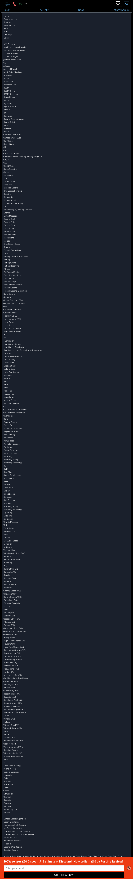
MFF (5, 381)
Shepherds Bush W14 (13, 700)
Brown (6, 125)
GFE (5, 306)
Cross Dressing (10, 169)
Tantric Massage (10, 522)
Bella (78, 856)
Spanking (7, 503)
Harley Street (9, 637)
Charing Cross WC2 (12, 591)
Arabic (6, 78)
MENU (7, 4)
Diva (110, 856)
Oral (5, 406)
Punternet (7, 447)
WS (5, 566)
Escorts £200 (9, 225)
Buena (84, 856)
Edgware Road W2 (11, 603)
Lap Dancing (9, 359)
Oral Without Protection (14, 412)
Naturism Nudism (11, 403)
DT (4, 206)
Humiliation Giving (12, 344)
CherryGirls (8, 144)
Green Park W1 (10, 634)
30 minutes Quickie (12, 59)
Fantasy (7, 247)
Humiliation (8, 341)
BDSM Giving (9, 91)
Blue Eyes (7, 116)
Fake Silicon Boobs (11, 244)
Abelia (6, 856)
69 (4, 63)
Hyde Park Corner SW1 (13, 647)
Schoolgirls (8, 478)
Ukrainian (7, 544)
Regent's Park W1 (11, 694)
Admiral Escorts (10, 69)
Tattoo (6, 525)
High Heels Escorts (12, 331)
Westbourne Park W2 (13, 740)
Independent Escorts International (18, 834)
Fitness (6, 269)
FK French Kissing (11, 272)
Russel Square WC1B (13, 756)
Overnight (7, 416)
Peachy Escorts (10, 422)
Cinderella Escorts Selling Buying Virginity (22, 156)
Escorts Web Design (12, 847)
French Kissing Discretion (15, 291)
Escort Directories (11, 822)
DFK (5, 178)
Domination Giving (11, 200)
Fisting (6, 259)
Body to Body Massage (13, 119)
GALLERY (44, 10)
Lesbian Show (9, 366)
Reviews (7, 22)
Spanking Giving (11, 506)
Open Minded (9, 744)
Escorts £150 (9, 219)
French (6, 812)
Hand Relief (8, 322)
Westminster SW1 (11, 559)
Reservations (9, 25)
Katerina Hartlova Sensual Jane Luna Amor (22, 350)
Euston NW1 (9, 616)
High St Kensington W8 (14, 641)
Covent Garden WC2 (12, 597)
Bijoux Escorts (9, 106)
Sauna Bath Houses (12, 475)
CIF (4, 147)
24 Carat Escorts (10, 53)
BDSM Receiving (11, 94)
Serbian (6, 484)
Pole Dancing (9, 434)
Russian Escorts (10, 750)
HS (4, 338)
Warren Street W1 (11, 725)
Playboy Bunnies (11, 431)
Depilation (8, 175)
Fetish (6, 253)
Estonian (7, 803)
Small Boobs (9, 494)
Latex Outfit (8, 362)
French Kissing (10, 288)
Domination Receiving (13, 203)
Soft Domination (10, 500)
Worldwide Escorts (11, 840)
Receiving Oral (10, 453)
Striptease (8, 519)
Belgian (6, 100)
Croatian (7, 797)
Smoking (7, 497)
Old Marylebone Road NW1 (15, 678)
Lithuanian (8, 794)
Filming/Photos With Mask (15, 256)
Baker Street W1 (10, 569)
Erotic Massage (10, 216)
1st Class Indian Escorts (14, 50)
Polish (6, 778)
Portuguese (8, 441)
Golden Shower (10, 313)
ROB (5, 469)
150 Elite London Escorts (14, 47)
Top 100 (7, 844)
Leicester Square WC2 (13, 659)
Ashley (64, 856)
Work (5, 28)
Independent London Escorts (16, 831)
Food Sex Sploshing (12, 275)
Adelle (13, 856)
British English (10, 809)
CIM (5, 150)
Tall (5, 762)
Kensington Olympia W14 (14, 650)
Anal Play (7, 75)
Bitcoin (6, 109)
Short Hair (8, 487)
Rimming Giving (11, 459)
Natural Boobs (9, 400)
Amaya (26, 856)
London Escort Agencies (14, 819)
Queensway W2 (10, 690)
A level (6, 66)
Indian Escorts (9, 837)
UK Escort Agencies (12, 828)
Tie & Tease (8, 528)
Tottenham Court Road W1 (15, 712)
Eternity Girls (9, 231)
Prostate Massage (11, 444)
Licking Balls (9, 369)
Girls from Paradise (12, 309)
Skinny (6, 491)
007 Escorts (9, 44)
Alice (19, 856)
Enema (6, 213)
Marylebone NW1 (11, 669)
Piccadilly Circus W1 (12, 428)
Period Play (8, 425)
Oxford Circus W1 (11, 681)
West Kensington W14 (13, 753)
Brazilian (7, 806)
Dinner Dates (9, 181)
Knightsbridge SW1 (12, 653)
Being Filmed (9, 97)
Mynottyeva (8, 397)
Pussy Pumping (10, 450)
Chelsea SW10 (10, 594)
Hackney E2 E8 (10, 316)
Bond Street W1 (10, 584)
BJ (4, 113)
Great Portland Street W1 (14, 631)
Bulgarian (7, 800)
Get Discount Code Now (14, 303)
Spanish (7, 781)
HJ (4, 334)
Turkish (6, 537)
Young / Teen (9, 769)
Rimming (7, 456)
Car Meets (7, 141)
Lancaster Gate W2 (12, 656)
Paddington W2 (10, 684)
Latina (6, 715)
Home (6, 16)
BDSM (6, 88)
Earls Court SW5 (10, 600)
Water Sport (8, 556)
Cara (90, 856)
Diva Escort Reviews (12, 191)
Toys (5, 534)
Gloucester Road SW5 (13, 628)
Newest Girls (9, 737)
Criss (105, 856)
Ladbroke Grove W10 (13, 356)
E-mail (6, 31)
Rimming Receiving (12, 462)
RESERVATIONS (121, 10)
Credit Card (8, 166)
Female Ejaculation (12, 250)
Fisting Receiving (11, 266)
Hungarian (8, 775)
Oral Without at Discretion (15, 409)
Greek (6, 790)
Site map (7, 34)
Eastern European (11, 772)
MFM (5, 384)
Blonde (6, 575)
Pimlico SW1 (9, 687)
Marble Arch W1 (10, 665)
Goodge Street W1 (11, 619)
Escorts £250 (9, 228)
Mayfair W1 (8, 672)
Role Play (7, 472)
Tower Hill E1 (9, 531)
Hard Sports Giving (12, 328)
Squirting (7, 512)
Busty (6, 131)
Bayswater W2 (9, 572)
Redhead (7, 587)
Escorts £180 (9, 222)
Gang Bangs (9, 294)
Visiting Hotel (9, 550)
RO (4, 466)
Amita (33, 856)
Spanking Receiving (12, 509)
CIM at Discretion (11, 153)
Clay (95, 856)
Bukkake (7, 128)
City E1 (6, 159)
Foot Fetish (8, 278)
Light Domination (11, 372)
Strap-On (7, 516)
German (7, 297)
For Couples (8, 612)
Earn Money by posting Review (17, 209)
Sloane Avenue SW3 (12, 703)
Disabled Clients (10, 188)
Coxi (99, 856)
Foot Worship (9, 281)
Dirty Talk (7, 184)
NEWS (81, 10)
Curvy (6, 172)
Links (5, 38)
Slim (5, 759)
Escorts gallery (10, 19)
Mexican (7, 378)
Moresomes (8, 394)
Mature (6, 722)
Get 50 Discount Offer (13, 300)
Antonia (47, 856)
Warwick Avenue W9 (12, 728)
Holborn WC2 (9, 644)
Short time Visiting (12, 765)
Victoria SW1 (9, 719)
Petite (6, 734)
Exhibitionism (9, 234)
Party (5, 731)
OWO (5, 419)
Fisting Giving (9, 263)
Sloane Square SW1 (12, 706)
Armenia (56, 856)
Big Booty (7, 103)
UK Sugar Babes (10, 541)
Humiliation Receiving (13, 347)
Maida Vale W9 (10, 662)
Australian (8, 81)
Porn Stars (8, 437)
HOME (7, 10)
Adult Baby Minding (12, 72)
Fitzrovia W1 (9, 622)
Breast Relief (9, 122)
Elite (5, 609)
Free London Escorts (12, 284)
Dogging (7, 194)
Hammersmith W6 (12, 319)
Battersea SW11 (10, 84)
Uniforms (7, 547)
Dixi (115, 856)
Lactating (7, 353)
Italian (6, 787)
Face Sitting (8, 238)
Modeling (7, 391)
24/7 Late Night (10, 56)
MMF (5, 387)
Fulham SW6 (9, 625)
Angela (40, 856)
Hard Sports (8, 325)
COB (5, 163)
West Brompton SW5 (13, 747)
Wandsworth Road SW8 (14, 553)
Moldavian (8, 784)
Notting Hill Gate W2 (12, 675)
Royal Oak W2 (9, 697)
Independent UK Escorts (14, 825)
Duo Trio (7, 606)
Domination (8, 197)
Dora (120, 856)
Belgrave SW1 (9, 578)
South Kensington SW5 (14, 709)
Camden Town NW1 (12, 134)
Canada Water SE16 (12, 138)
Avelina (71, 856)
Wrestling (7, 562)
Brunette (7, 581)
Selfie (5, 481)
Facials (6, 241)
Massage (7, 375)
